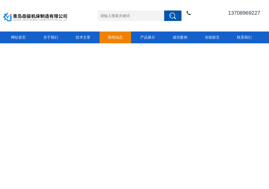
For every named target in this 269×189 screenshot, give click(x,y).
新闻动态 (115, 37)
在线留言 (212, 37)
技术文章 (83, 37)
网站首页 (18, 37)
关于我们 (50, 37)
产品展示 (147, 37)
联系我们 (244, 37)
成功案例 (180, 37)
